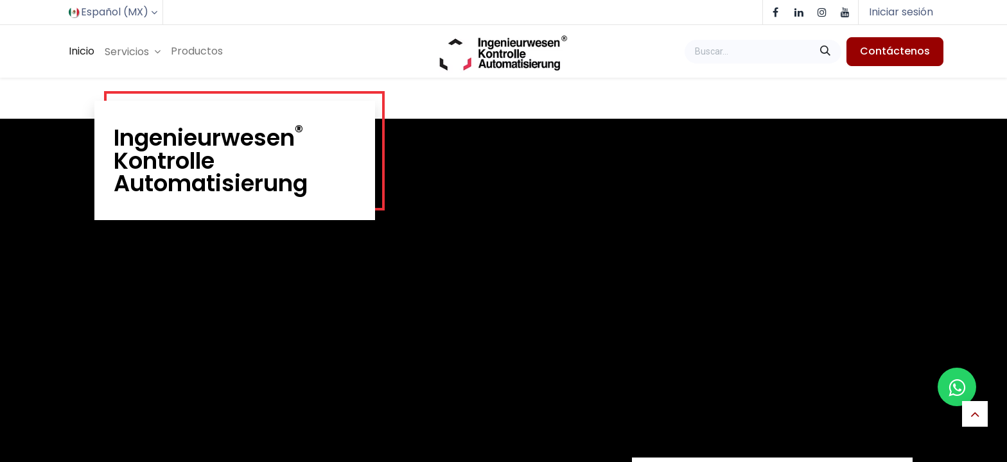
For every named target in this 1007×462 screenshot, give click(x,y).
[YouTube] (845, 12)
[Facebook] (776, 12)
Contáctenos (895, 51)
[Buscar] (826, 51)
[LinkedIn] (799, 12)
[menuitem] (82, 51)
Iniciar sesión (901, 11)
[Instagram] (822, 12)
